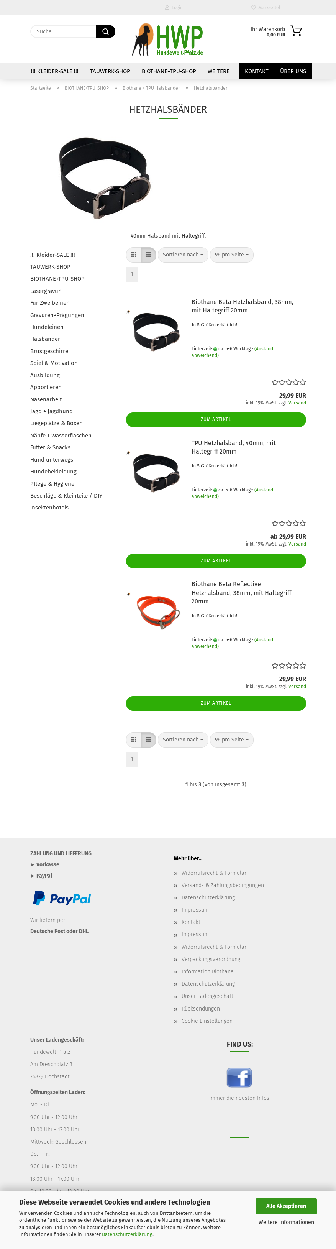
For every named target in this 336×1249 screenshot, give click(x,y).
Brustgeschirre (49, 351)
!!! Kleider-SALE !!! (55, 71)
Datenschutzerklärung (127, 1234)
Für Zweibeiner (49, 302)
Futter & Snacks (50, 447)
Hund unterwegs (51, 459)
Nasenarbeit (46, 399)
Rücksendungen (201, 1009)
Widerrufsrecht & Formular (214, 873)
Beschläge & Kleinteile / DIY (66, 495)
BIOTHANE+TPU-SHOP (169, 71)
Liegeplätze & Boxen (56, 423)
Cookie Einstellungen (207, 1021)
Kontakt (257, 71)
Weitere (218, 71)
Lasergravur (45, 291)
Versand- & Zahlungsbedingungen (223, 885)
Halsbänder (45, 338)
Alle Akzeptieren (286, 1206)
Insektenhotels (49, 507)
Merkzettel (265, 7)
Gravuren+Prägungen (57, 315)
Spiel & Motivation (54, 363)
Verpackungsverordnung (211, 959)
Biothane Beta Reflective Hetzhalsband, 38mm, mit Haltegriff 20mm (241, 592)
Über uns (293, 71)
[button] (133, 255)
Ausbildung (45, 375)
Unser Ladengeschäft (207, 996)
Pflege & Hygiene (52, 483)
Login (174, 7)
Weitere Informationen (286, 1222)
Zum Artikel (216, 419)
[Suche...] (105, 31)
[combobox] (183, 255)
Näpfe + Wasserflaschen (61, 435)
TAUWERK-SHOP (110, 71)
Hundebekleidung (53, 471)
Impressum (195, 910)
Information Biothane (208, 971)
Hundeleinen (47, 327)
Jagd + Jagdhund (51, 411)
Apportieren (46, 387)
